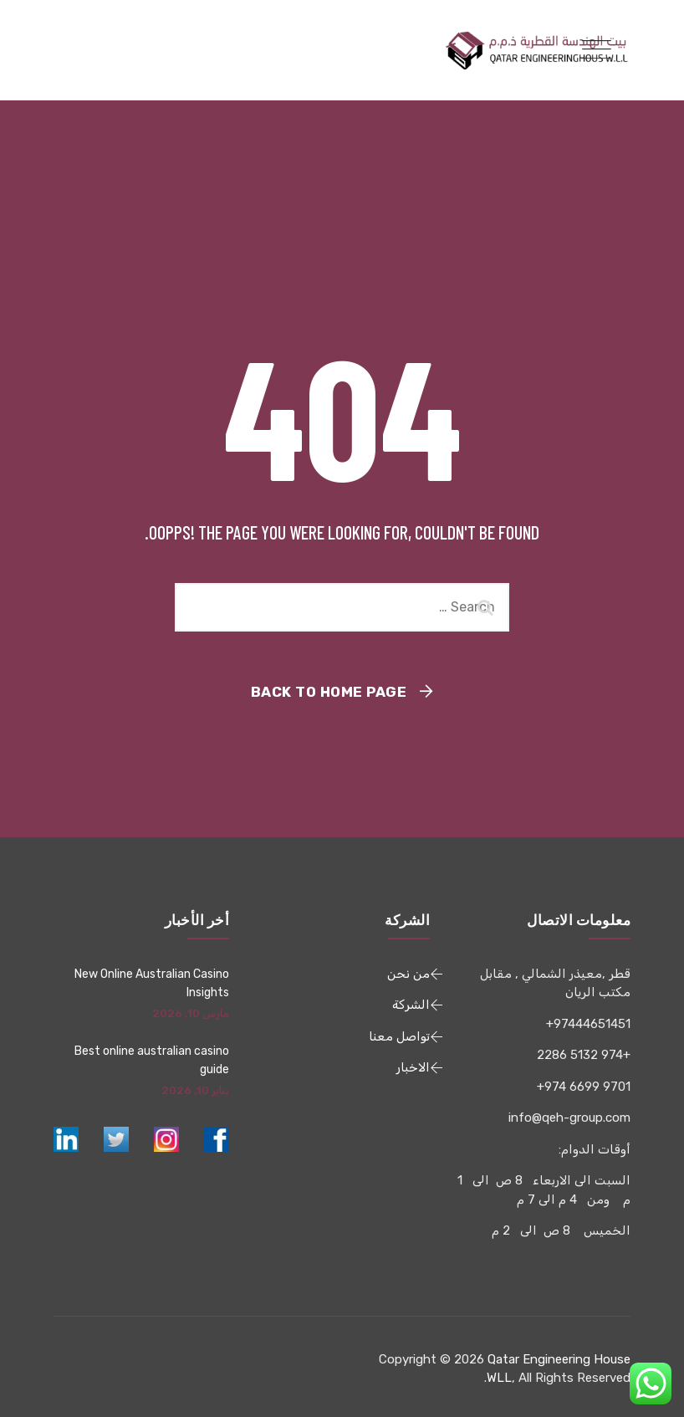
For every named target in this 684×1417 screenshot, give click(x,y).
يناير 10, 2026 (195, 1090)
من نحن (408, 973)
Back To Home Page (329, 691)
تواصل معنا (399, 1036)
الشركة (411, 1004)
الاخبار (413, 1067)
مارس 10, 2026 (190, 1013)
